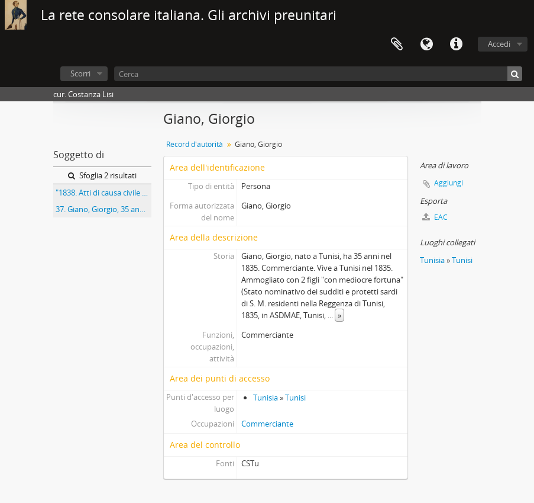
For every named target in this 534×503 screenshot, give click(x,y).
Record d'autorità (194, 144)
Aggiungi (448, 183)
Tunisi (295, 397)
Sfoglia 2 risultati (102, 175)
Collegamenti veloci (456, 44)
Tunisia (265, 397)
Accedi (499, 44)
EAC (435, 217)
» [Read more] (339, 315)
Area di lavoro (397, 44)
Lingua (426, 44)
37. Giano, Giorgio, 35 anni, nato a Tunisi (103, 209)
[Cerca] (318, 73)
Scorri (80, 73)
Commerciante (267, 423)
